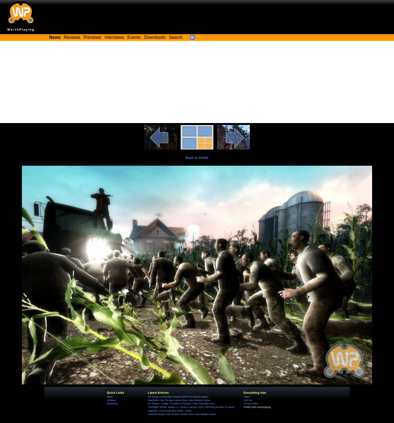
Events (134, 37)
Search (175, 37)
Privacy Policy (251, 403)
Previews (92, 37)
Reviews (72, 37)
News (109, 396)
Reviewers (112, 403)
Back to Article (197, 158)
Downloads (155, 37)
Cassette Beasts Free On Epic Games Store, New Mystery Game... (183, 414)
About (247, 396)
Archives (111, 400)
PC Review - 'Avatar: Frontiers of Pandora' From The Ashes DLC (181, 403)
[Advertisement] (197, 82)
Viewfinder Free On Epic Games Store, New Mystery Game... (180, 400)
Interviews (114, 37)
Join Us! (248, 400)
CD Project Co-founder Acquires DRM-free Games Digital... (178, 396)
